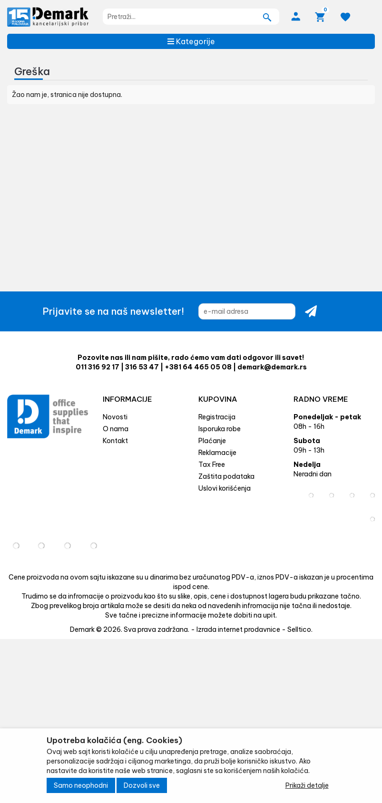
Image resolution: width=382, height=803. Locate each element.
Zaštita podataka (226, 476)
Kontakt (115, 440)
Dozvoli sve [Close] (142, 785)
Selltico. (300, 629)
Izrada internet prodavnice (238, 629)
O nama (115, 429)
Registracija (216, 417)
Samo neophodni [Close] (81, 785)
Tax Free (211, 464)
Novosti (115, 417)
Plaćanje (212, 440)
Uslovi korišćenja (224, 488)
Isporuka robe (219, 429)
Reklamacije (217, 452)
